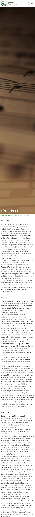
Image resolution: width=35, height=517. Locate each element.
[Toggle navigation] (31, 3)
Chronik (17, 215)
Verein (21, 215)
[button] (28, 3)
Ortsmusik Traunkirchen (7, 215)
